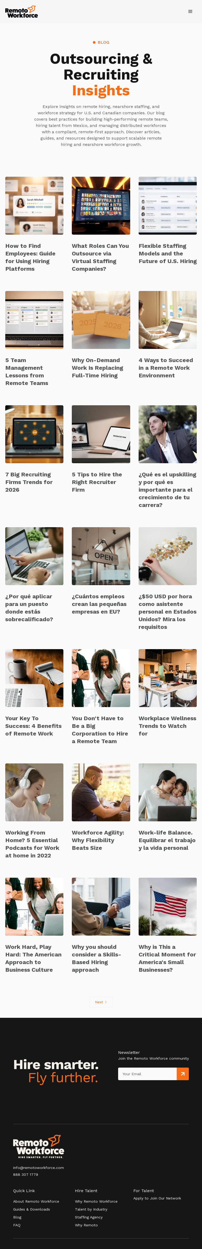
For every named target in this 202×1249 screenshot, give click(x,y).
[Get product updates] (147, 1074)
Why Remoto (86, 1225)
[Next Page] (101, 1002)
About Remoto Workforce (36, 1201)
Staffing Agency (89, 1217)
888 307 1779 (25, 1174)
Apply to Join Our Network (157, 1198)
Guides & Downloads (31, 1209)
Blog (17, 1217)
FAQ (17, 1225)
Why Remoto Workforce (96, 1201)
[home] (21, 12)
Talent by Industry (91, 1209)
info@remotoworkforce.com (38, 1168)
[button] (190, 11)
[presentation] (142, 1091)
